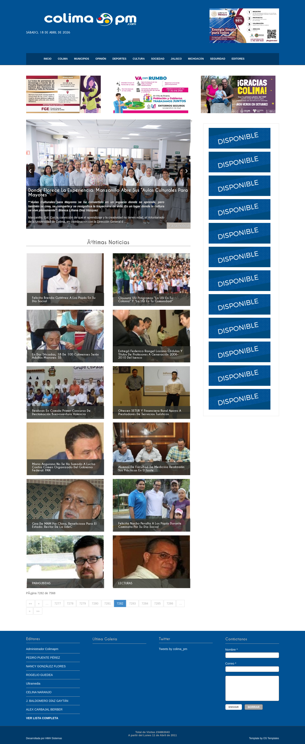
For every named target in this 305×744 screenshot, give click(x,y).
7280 (95, 603)
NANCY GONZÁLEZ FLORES (46, 666)
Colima (63, 58)
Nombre (252, 653)
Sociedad (157, 58)
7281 (107, 603)
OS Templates (271, 738)
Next (187, 171)
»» (38, 611)
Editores (238, 58)
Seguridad (217, 58)
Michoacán (196, 58)
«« (30, 603)
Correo (252, 667)
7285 (157, 603)
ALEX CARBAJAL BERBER (44, 709)
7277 (57, 603)
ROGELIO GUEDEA (39, 675)
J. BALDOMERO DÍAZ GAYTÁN (47, 700)
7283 (132, 603)
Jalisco (176, 58)
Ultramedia (33, 683)
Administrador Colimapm (42, 649)
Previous (30, 171)
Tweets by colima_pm (173, 649)
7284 (145, 603)
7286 (170, 603)
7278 (70, 603)
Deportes (119, 58)
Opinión (100, 58)
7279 (82, 603)
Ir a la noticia (178, 226)
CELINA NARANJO (39, 692)
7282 (120, 603)
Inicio (48, 58)
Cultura (139, 58)
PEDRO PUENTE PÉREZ (43, 657)
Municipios (81, 58)
